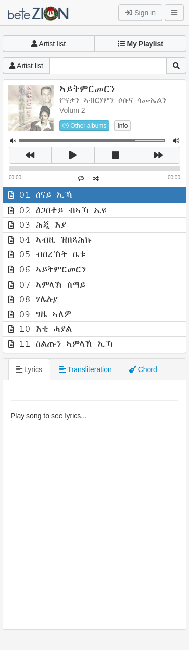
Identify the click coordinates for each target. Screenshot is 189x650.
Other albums (84, 125)
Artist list (48, 44)
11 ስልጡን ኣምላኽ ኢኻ (60, 344)
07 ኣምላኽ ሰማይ (46, 285)
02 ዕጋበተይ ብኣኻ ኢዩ (57, 210)
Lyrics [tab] (29, 369)
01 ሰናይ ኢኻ (40, 195)
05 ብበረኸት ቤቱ (47, 254)
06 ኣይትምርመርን (47, 269)
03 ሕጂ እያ (37, 225)
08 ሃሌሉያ (33, 299)
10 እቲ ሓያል (40, 329)
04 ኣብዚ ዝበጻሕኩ (50, 240)
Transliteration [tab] (85, 369)
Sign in (140, 13)
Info (122, 125)
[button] (141, 43)
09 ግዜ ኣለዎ (39, 314)
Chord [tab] (143, 369)
